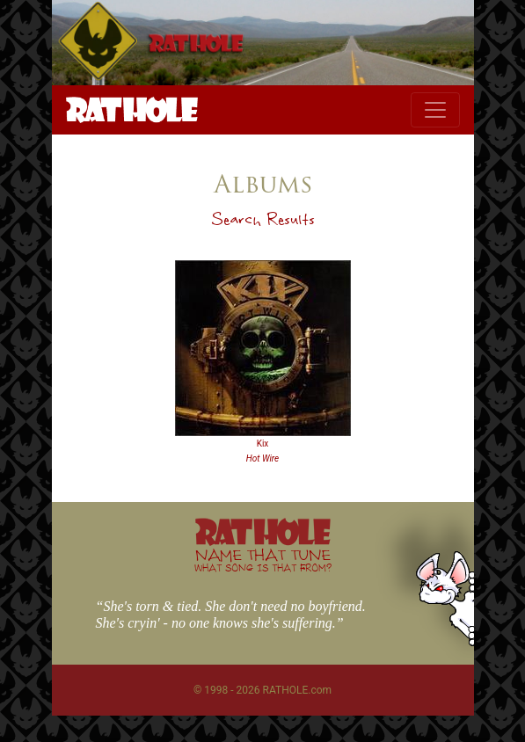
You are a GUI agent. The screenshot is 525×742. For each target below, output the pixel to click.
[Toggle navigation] (435, 109)
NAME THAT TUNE (263, 559)
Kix (263, 443)
